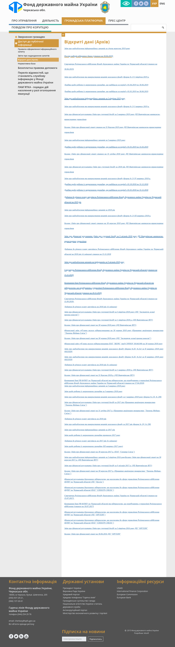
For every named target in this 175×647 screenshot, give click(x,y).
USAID (120, 588)
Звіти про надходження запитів (33, 55)
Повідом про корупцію (30, 27)
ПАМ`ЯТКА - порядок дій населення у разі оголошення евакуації (37, 90)
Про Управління (24, 20)
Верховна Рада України (74, 591)
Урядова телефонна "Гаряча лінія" (79, 597)
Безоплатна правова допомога (37, 68)
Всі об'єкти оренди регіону (21, 624)
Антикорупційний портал (75, 610)
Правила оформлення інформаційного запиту (37, 50)
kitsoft (146, 633)
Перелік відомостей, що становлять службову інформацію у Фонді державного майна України (35, 77)
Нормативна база (27, 63)
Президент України (72, 588)
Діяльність (50, 20)
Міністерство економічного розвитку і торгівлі (85, 613)
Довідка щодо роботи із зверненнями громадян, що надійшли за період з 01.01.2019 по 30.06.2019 (106, 91)
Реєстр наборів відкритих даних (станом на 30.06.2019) (88, 56)
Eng (162, 3)
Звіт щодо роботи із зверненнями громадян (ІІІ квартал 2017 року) (93, 446)
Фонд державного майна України (60, 4)
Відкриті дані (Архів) (28, 59)
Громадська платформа (84, 20)
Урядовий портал (71, 594)
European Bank (124, 597)
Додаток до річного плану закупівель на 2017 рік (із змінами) (90, 441)
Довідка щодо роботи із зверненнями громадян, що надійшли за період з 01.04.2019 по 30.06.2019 (106, 85)
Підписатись (95, 639)
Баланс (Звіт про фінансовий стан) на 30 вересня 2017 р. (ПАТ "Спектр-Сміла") (99, 452)
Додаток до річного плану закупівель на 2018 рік (85, 419)
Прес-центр (117, 20)
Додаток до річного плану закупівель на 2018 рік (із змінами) (90, 365)
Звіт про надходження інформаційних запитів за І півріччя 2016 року (94, 457)
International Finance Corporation (132, 591)
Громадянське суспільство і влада (79, 600)
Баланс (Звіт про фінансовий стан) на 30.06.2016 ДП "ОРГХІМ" (92, 534)
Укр (154, 3)
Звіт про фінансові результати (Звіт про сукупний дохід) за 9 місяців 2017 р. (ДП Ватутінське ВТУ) (108, 466)
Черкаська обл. (34, 10)
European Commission (127, 594)
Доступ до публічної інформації (29, 43)
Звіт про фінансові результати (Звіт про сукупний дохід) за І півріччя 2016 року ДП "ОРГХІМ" (106, 528)
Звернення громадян (30, 36)
